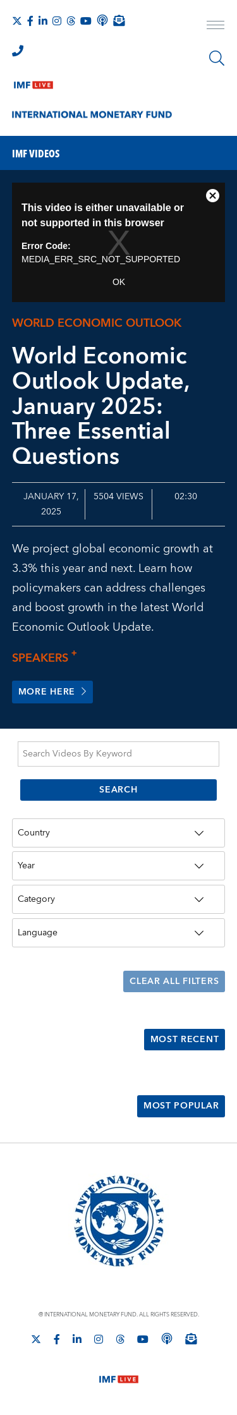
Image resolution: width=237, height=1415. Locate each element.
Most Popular (181, 1106)
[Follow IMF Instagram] (56, 21)
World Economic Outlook (96, 323)
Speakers (48, 658)
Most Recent (184, 1039)
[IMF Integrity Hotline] (17, 50)
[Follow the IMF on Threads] (70, 21)
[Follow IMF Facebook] (30, 21)
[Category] (119, 899)
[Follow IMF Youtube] (86, 21)
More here (52, 692)
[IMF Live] (33, 82)
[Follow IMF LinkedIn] (43, 21)
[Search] (216, 58)
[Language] (119, 933)
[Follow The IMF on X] (17, 21)
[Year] (119, 866)
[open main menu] (215, 26)
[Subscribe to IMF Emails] (119, 20)
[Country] (119, 833)
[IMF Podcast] (102, 20)
